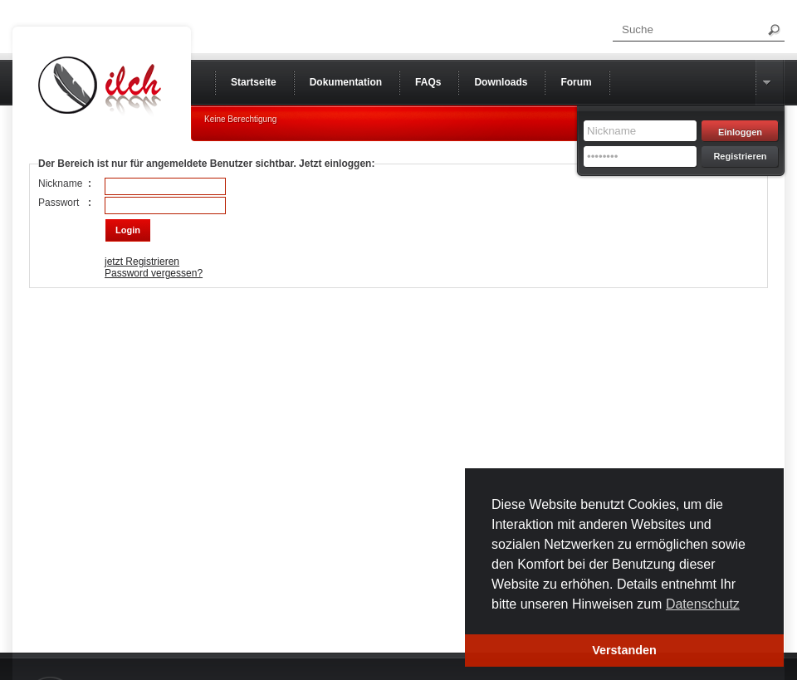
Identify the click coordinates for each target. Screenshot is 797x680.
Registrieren (739, 156)
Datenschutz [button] (703, 604)
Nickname (60, 183)
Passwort (58, 202)
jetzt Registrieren (142, 261)
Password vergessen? (154, 273)
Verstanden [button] (624, 650)
